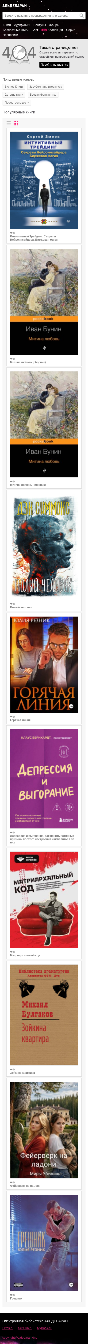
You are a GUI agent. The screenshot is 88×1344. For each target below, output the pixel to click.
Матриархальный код (25, 955)
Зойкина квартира (22, 1072)
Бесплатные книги (15, 30)
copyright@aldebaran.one (19, 1337)
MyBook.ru (44, 1328)
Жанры (54, 25)
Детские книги (14, 94)
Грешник (16, 1298)
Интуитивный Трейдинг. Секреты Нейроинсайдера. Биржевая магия (34, 238)
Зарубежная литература (45, 86)
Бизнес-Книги (14, 86)
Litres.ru (7, 1328)
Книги (7, 25)
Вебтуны (40, 25)
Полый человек (21, 607)
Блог (35, 30)
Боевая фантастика (43, 94)
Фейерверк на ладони (25, 1185)
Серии (70, 30)
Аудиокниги (22, 25)
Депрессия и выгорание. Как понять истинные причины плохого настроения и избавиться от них (42, 839)
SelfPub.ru (25, 1328)
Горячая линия (20, 720)
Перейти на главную (54, 64)
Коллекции (55, 30)
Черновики (10, 35)
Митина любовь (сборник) (28, 362)
